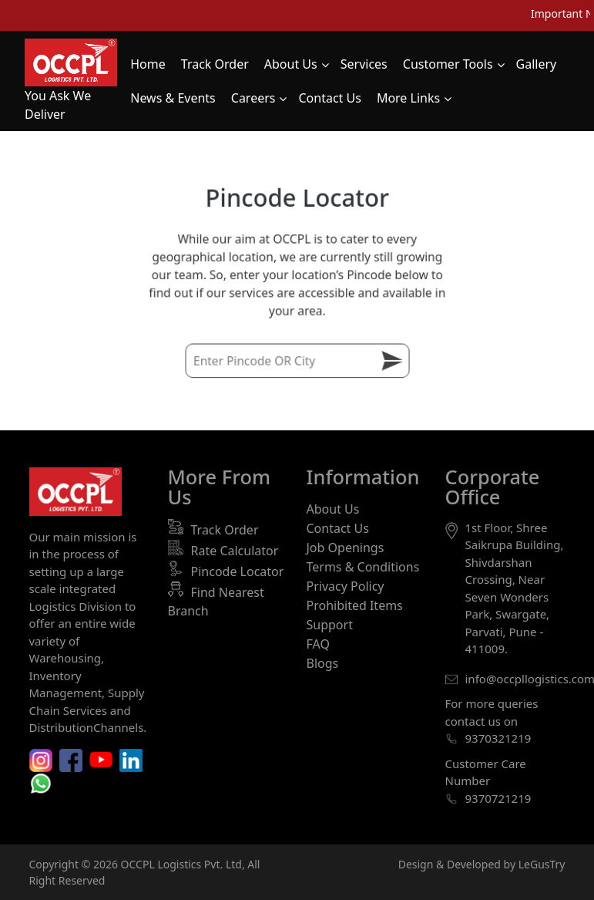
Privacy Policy (345, 586)
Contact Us (338, 528)
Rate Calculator (235, 550)
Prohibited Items (355, 605)
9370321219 (498, 738)
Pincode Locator (237, 571)
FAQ (318, 643)
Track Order (225, 529)
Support (330, 624)
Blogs (323, 663)
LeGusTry (541, 864)
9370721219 (498, 798)
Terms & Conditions (363, 566)
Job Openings (345, 547)
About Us (333, 509)
